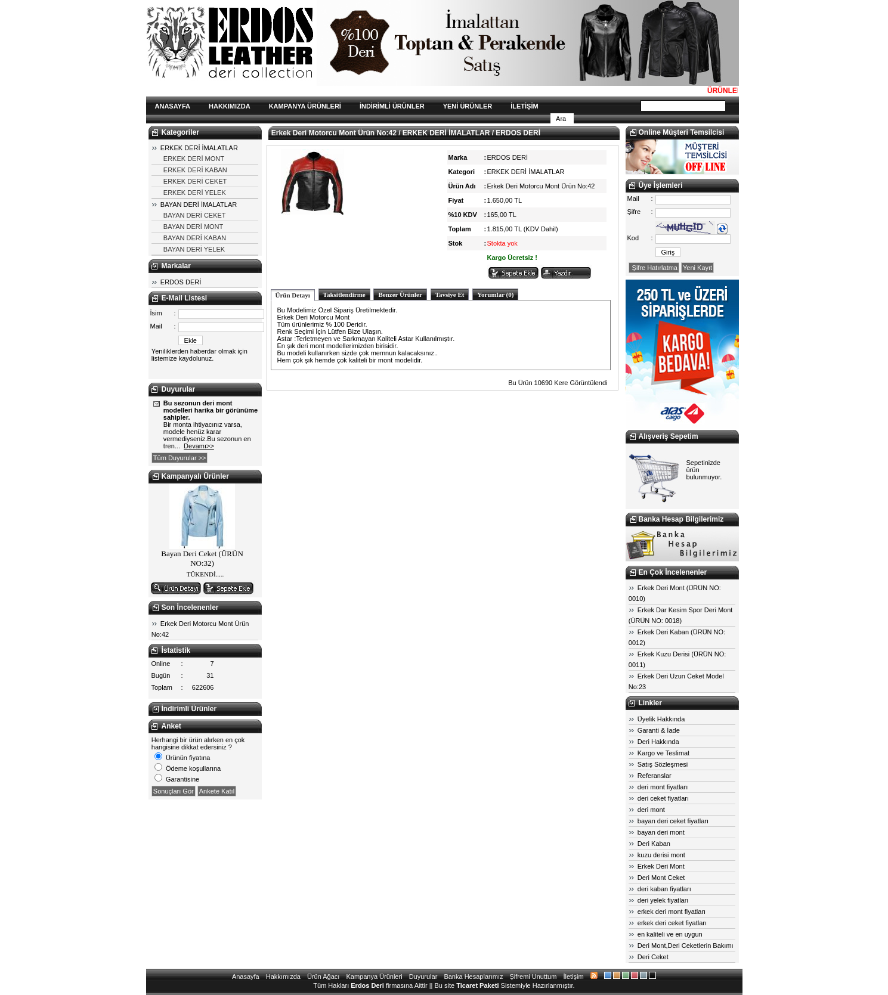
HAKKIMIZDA (229, 106)
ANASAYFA (173, 106)
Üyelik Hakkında (661, 719)
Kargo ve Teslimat (663, 753)
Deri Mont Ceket (661, 877)
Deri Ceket (653, 956)
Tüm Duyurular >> (179, 457)
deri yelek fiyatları (663, 900)
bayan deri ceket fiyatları (673, 820)
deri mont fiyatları (663, 787)
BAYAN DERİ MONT (193, 226)
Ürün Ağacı (323, 976)
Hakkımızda (283, 976)
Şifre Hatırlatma (653, 267)
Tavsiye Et (450, 294)
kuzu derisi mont (661, 854)
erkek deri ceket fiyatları (672, 922)
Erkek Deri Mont (661, 866)
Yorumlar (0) (495, 294)
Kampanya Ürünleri (374, 976)
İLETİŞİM (524, 106)
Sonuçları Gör (173, 791)
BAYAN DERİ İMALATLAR (198, 204)
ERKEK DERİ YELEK (194, 192)
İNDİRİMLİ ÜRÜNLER (392, 106)
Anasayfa (245, 976)
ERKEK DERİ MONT (193, 158)
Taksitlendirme (344, 294)
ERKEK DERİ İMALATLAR (199, 147)
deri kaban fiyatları (664, 888)
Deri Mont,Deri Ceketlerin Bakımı (686, 945)
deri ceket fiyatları (663, 798)
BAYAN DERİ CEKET (194, 215)
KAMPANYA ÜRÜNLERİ (305, 106)
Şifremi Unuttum (533, 976)
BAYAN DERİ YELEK (194, 249)
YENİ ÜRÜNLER (468, 106)
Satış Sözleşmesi (663, 764)
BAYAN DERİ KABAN (194, 237)
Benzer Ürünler (400, 294)
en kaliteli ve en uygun (670, 934)
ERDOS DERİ (180, 282)
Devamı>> (199, 446)
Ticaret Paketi (477, 985)
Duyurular (423, 976)
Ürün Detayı (293, 295)
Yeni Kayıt (697, 267)
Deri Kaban (654, 843)
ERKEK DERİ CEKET (195, 181)
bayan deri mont (661, 832)
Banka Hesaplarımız (473, 976)
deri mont (651, 809)
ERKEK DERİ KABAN (195, 169)
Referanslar (655, 775)
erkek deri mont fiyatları (672, 911)
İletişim (573, 976)
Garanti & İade (659, 730)
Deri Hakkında (658, 741)
